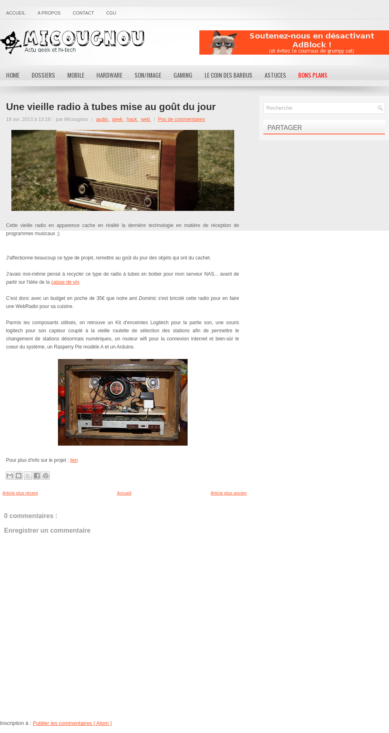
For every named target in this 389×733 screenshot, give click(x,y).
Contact (83, 13)
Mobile (75, 74)
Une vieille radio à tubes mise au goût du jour (111, 107)
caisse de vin (65, 282)
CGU (111, 13)
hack (133, 119)
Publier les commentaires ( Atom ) (72, 723)
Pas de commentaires (181, 119)
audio (102, 119)
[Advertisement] (294, 42)
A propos (49, 13)
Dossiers (43, 74)
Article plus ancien (229, 493)
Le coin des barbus (228, 74)
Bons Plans (312, 74)
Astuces (275, 74)
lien (74, 460)
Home (12, 74)
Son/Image (148, 74)
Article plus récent (20, 493)
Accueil (16, 13)
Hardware (109, 74)
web (146, 119)
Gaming (182, 74)
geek (118, 119)
